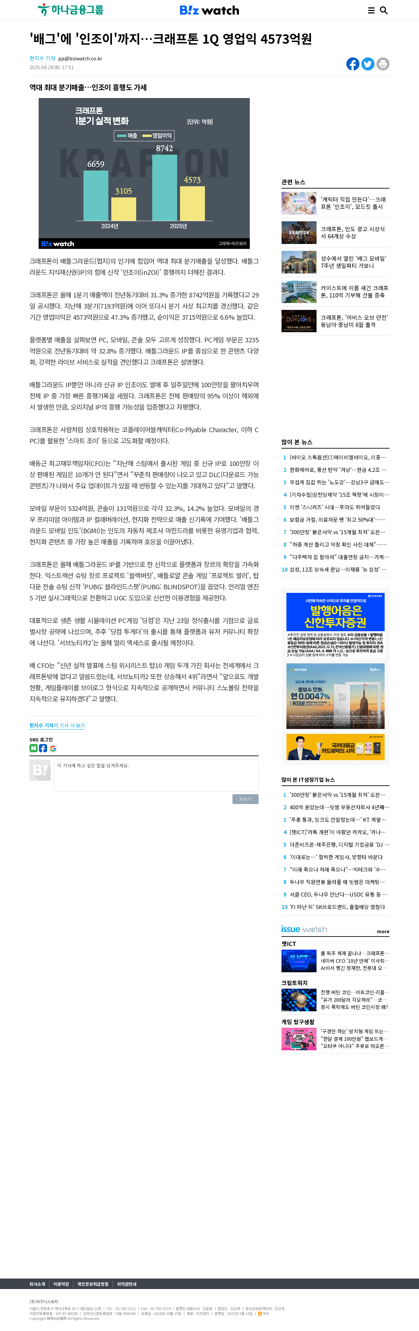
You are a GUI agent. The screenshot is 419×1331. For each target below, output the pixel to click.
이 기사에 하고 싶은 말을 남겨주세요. (156, 775)
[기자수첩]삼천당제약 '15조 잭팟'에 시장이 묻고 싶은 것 (351, 494)
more (383, 931)
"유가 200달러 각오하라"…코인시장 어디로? (367, 999)
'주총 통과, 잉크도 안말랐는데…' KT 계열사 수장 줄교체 (351, 819)
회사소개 (37, 1284)
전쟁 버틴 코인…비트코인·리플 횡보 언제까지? (369, 992)
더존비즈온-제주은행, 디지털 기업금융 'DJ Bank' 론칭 (349, 844)
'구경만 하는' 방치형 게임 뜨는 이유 (357, 1031)
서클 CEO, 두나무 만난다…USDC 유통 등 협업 (341, 894)
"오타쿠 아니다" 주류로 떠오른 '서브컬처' (364, 1045)
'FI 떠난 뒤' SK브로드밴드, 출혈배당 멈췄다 (337, 907)
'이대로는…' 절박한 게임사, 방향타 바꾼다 (336, 857)
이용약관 (61, 1284)
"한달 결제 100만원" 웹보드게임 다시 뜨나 (365, 1038)
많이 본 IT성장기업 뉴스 (308, 779)
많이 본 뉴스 (297, 441)
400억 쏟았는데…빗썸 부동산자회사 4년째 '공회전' (346, 807)
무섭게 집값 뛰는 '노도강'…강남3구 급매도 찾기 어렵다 (350, 482)
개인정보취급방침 (93, 1284)
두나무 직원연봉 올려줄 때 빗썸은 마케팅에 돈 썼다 (346, 882)
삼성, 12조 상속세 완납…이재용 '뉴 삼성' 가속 (340, 569)
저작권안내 (127, 1284)
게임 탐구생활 (298, 1022)
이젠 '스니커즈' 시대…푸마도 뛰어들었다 (335, 507)
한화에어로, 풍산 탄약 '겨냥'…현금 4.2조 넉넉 (340, 470)
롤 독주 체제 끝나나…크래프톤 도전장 (360, 953)
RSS (263, 1313)
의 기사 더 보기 (57, 725)
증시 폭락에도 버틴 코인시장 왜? (354, 1006)
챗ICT (289, 943)
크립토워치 (295, 982)
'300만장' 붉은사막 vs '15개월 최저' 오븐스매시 (342, 532)
